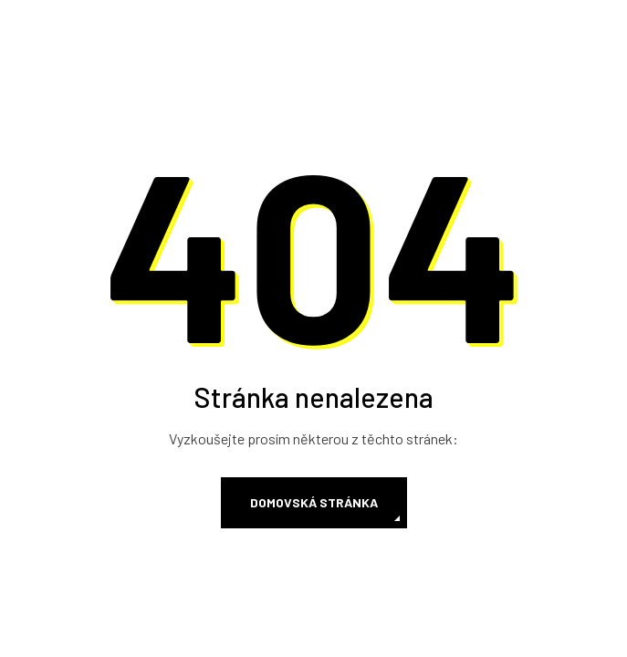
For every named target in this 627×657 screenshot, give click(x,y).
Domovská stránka (314, 502)
